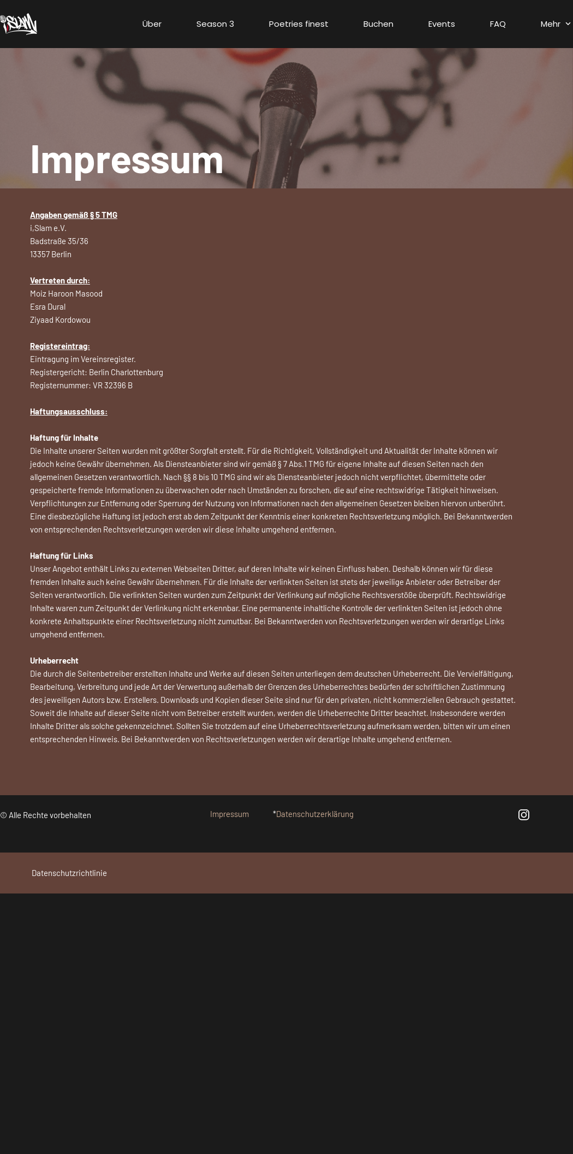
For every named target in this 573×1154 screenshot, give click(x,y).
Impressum (229, 814)
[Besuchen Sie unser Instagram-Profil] (523, 814)
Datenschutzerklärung (315, 814)
